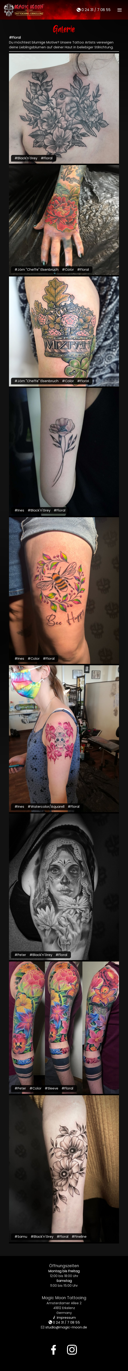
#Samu (21, 1236)
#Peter (20, 955)
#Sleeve (51, 1088)
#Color (68, 269)
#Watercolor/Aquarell (46, 806)
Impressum (64, 1317)
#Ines (19, 510)
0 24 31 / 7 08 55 (93, 9)
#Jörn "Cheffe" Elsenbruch (36, 269)
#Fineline (79, 1236)
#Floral (46, 158)
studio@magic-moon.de (64, 1327)
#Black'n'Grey (26, 158)
